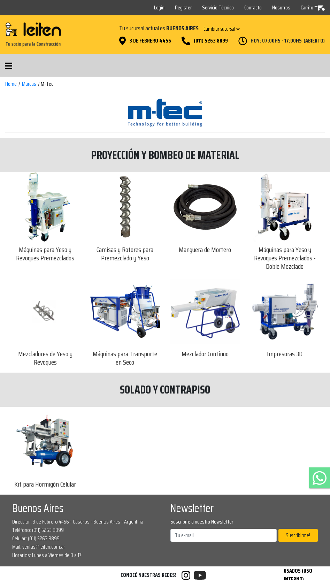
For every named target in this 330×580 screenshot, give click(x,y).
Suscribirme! (298, 535)
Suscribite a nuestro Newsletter (201, 522)
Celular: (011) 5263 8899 (36, 538)
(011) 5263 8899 (211, 41)
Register (183, 7)
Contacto (253, 7)
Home (11, 84)
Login (159, 7)
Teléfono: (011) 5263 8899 (38, 530)
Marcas (29, 84)
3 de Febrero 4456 (150, 41)
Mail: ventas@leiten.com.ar (38, 546)
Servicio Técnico (218, 7)
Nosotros (281, 7)
